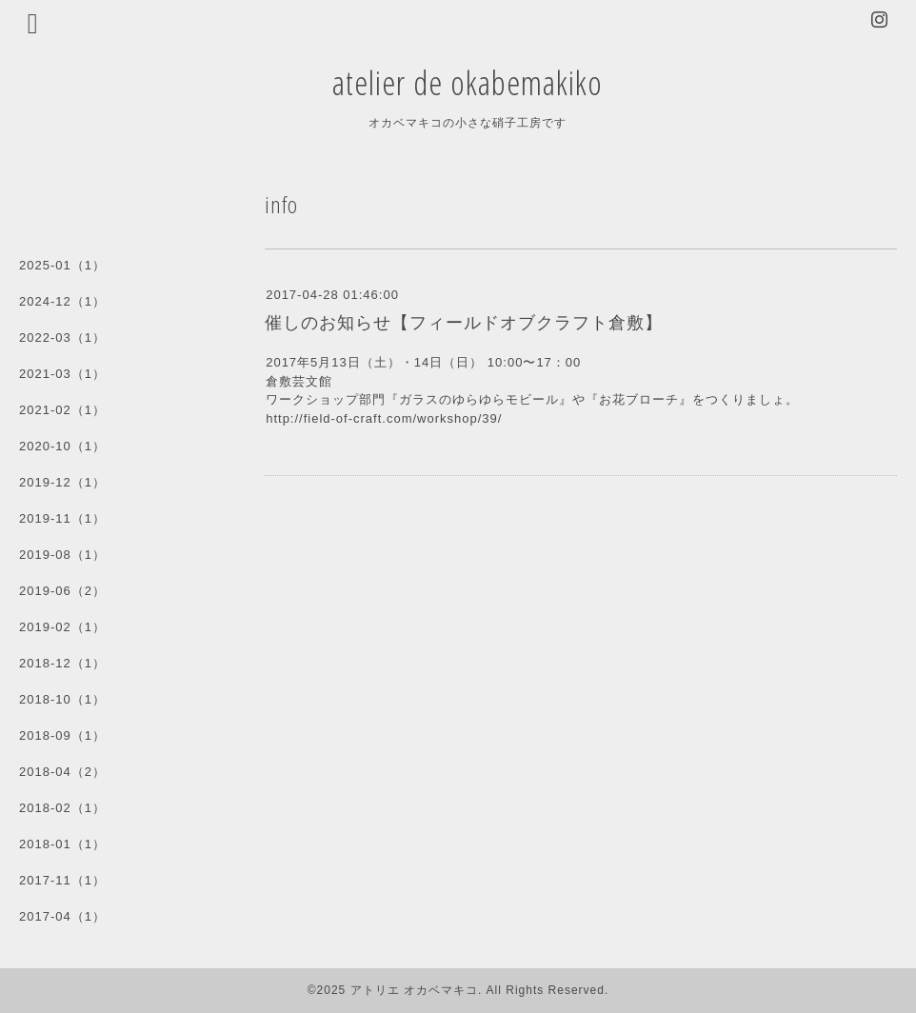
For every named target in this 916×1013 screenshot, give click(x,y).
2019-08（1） (62, 554)
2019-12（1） (62, 482)
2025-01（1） (62, 265)
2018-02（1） (62, 808)
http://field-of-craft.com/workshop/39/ (384, 418)
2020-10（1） (62, 446)
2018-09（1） (62, 735)
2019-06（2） (62, 591)
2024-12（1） (62, 301)
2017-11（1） (62, 880)
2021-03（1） (62, 374)
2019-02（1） (62, 627)
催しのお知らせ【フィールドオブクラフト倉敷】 (464, 322)
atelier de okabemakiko (467, 82)
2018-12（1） (62, 663)
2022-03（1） (62, 337)
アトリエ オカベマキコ (414, 990)
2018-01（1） (62, 844)
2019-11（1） (62, 518)
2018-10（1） (62, 699)
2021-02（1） (62, 410)
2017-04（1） (62, 916)
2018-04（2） (62, 772)
